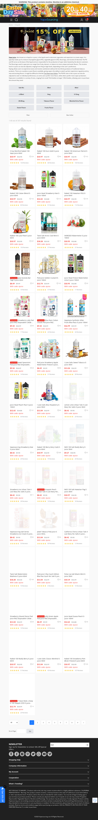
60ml (76, 88)
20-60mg (21, 101)
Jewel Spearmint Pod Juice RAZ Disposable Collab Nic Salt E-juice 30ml (20, 364)
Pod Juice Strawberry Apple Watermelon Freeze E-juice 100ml (47, 364)
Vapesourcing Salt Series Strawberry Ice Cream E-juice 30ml (21, 534)
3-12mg (76, 94)
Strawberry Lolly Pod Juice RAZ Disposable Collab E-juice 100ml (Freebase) (22, 322)
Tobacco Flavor (49, 101)
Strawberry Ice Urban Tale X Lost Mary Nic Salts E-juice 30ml (20, 491)
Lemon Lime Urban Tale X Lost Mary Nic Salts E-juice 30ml (76, 406)
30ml (49, 88)
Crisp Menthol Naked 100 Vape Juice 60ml (20, 152)
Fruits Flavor (49, 108)
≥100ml (21, 94)
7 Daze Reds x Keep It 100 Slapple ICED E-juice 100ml (21, 703)
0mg (48, 94)
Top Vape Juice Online (51, 73)
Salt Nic (21, 88)
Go (30, 731)
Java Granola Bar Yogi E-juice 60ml (20, 279)
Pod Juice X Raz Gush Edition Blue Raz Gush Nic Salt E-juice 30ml (48, 576)
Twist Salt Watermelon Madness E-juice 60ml (18, 575)
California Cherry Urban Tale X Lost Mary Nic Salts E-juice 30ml (76, 534)
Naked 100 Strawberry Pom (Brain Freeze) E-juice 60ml (74, 660)
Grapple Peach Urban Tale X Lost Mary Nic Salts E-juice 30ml (47, 491)
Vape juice (12, 57)
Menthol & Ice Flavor (77, 101)
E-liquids (17, 25)
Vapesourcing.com (45, 817)
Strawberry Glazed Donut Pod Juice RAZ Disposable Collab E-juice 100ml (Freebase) (21, 618)
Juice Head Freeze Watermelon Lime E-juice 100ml (76, 279)
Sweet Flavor (21, 108)
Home (11, 25)
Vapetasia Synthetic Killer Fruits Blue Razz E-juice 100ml (75, 321)
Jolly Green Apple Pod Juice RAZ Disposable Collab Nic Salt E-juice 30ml (47, 618)
